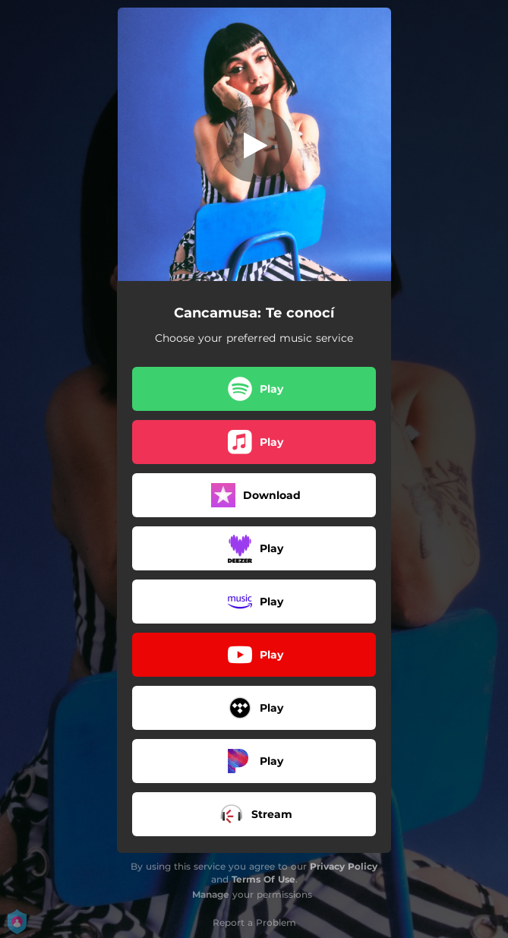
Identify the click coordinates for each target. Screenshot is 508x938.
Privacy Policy (343, 866)
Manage (210, 894)
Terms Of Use (263, 879)
